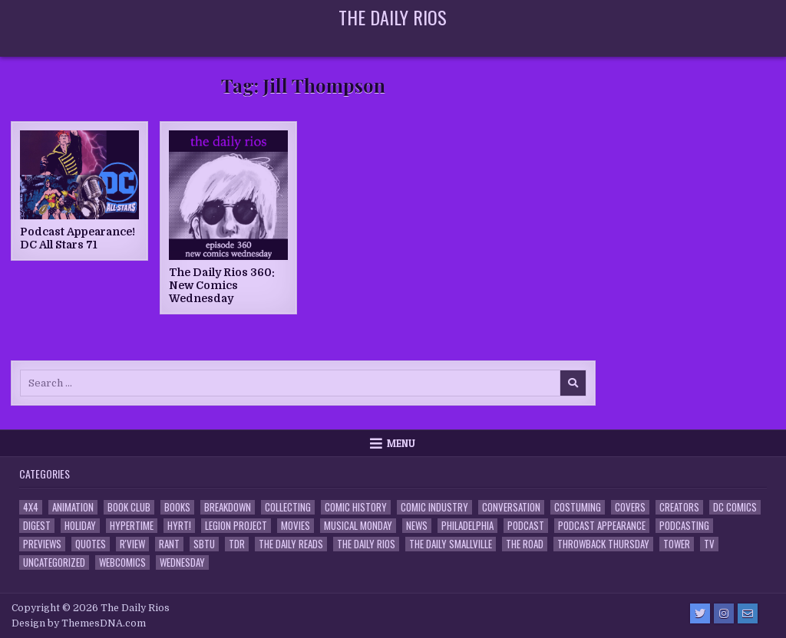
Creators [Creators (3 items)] (679, 507)
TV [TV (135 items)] (709, 544)
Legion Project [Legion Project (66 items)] (236, 525)
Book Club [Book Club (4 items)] (128, 507)
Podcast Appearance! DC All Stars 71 (77, 238)
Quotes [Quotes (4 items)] (90, 544)
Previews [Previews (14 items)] (42, 544)
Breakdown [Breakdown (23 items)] (227, 507)
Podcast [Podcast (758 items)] (525, 525)
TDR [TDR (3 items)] (237, 544)
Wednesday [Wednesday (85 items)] (182, 562)
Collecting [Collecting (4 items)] (288, 507)
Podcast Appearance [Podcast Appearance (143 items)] (602, 525)
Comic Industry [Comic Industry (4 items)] (434, 507)
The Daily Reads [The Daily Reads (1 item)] (291, 544)
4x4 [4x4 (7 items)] (30, 507)
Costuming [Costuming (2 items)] (577, 507)
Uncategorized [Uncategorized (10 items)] (54, 562)
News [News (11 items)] (417, 525)
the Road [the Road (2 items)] (524, 544)
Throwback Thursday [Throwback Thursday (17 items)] (603, 544)
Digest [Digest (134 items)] (37, 525)
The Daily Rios (393, 17)
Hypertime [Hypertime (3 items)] (132, 525)
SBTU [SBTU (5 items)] (204, 544)
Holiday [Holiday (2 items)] (80, 525)
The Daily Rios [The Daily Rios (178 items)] (366, 544)
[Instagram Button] (724, 613)
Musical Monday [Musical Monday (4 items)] (358, 525)
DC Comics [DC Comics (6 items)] (735, 507)
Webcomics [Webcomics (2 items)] (122, 562)
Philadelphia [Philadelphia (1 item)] (467, 525)
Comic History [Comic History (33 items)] (356, 507)
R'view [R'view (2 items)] (132, 544)
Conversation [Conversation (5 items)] (511, 507)
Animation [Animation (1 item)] (73, 507)
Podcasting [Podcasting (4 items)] (684, 525)
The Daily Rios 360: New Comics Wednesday (222, 285)
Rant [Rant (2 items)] (169, 544)
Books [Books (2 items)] (177, 507)
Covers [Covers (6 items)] (630, 507)
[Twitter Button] (700, 613)
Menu (401, 443)
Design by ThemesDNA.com (79, 623)
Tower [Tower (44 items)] (676, 544)
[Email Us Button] (748, 613)
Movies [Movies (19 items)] (295, 525)
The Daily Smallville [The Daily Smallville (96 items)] (450, 544)
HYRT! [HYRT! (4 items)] (179, 525)
